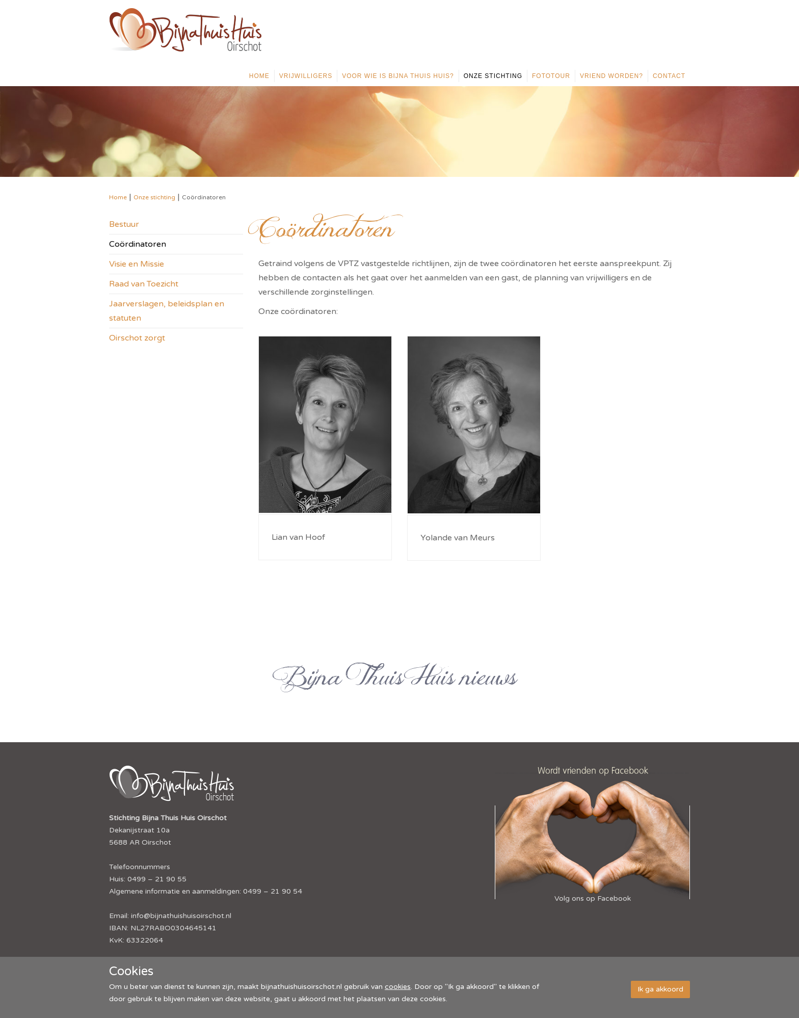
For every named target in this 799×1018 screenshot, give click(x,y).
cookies (398, 986)
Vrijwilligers (305, 76)
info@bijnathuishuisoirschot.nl (181, 915)
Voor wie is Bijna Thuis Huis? (398, 76)
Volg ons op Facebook (592, 898)
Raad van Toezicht (143, 284)
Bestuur (124, 224)
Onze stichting (493, 76)
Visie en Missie (136, 264)
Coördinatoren (137, 244)
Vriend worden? (611, 76)
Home (259, 76)
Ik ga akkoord (660, 989)
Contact (669, 76)
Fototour (551, 76)
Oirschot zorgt (137, 338)
